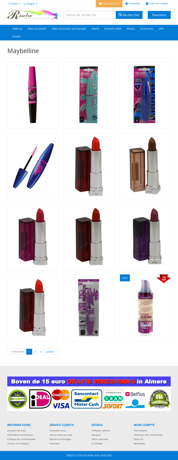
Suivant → (51, 351)
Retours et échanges (60, 439)
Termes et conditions (18, 443)
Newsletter (139, 443)
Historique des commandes (148, 434)
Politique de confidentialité (21, 439)
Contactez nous (58, 430)
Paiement (54, 443)
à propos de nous (16, 430)
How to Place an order (61, 434)
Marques (96, 434)
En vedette (97, 443)
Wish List (138, 439)
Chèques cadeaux (101, 430)
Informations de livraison (20, 434)
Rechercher (129, 15)
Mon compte (140, 430)
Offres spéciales (100, 439)
